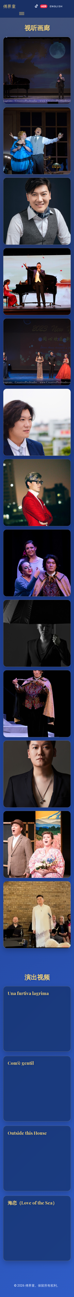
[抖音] (36, 6)
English (56, 6)
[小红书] (44, 6)
